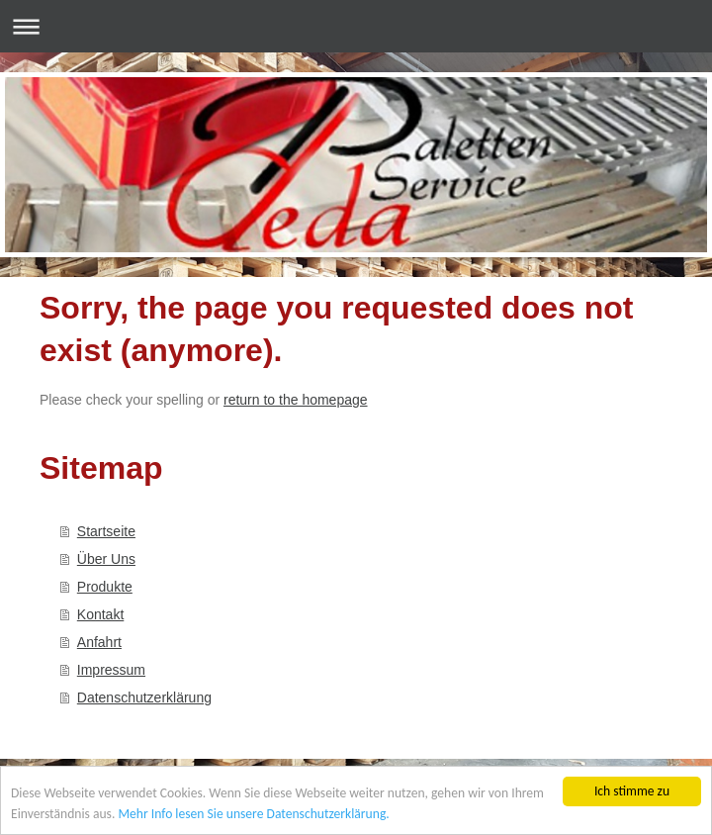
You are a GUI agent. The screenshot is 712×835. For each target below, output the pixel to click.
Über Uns (106, 559)
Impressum (111, 670)
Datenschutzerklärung (144, 697)
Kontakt (100, 614)
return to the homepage (295, 400)
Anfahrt (99, 642)
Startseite (106, 531)
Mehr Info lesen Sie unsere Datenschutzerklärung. (253, 813)
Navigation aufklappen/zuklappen (356, 26)
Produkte (105, 587)
